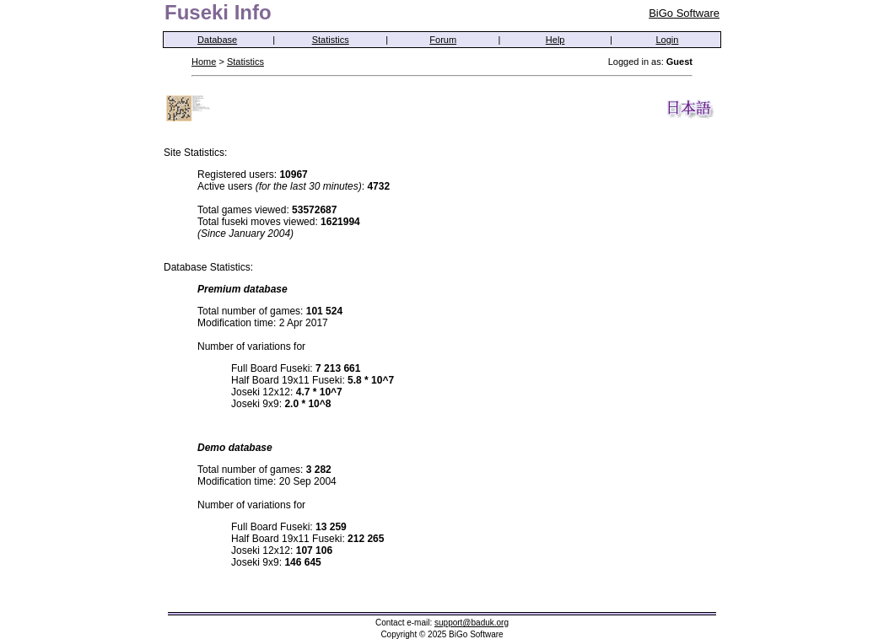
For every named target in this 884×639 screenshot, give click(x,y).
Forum (442, 40)
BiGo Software (684, 13)
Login (667, 40)
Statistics (330, 40)
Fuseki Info (218, 12)
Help (555, 40)
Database (217, 40)
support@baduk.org (471, 622)
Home (203, 61)
